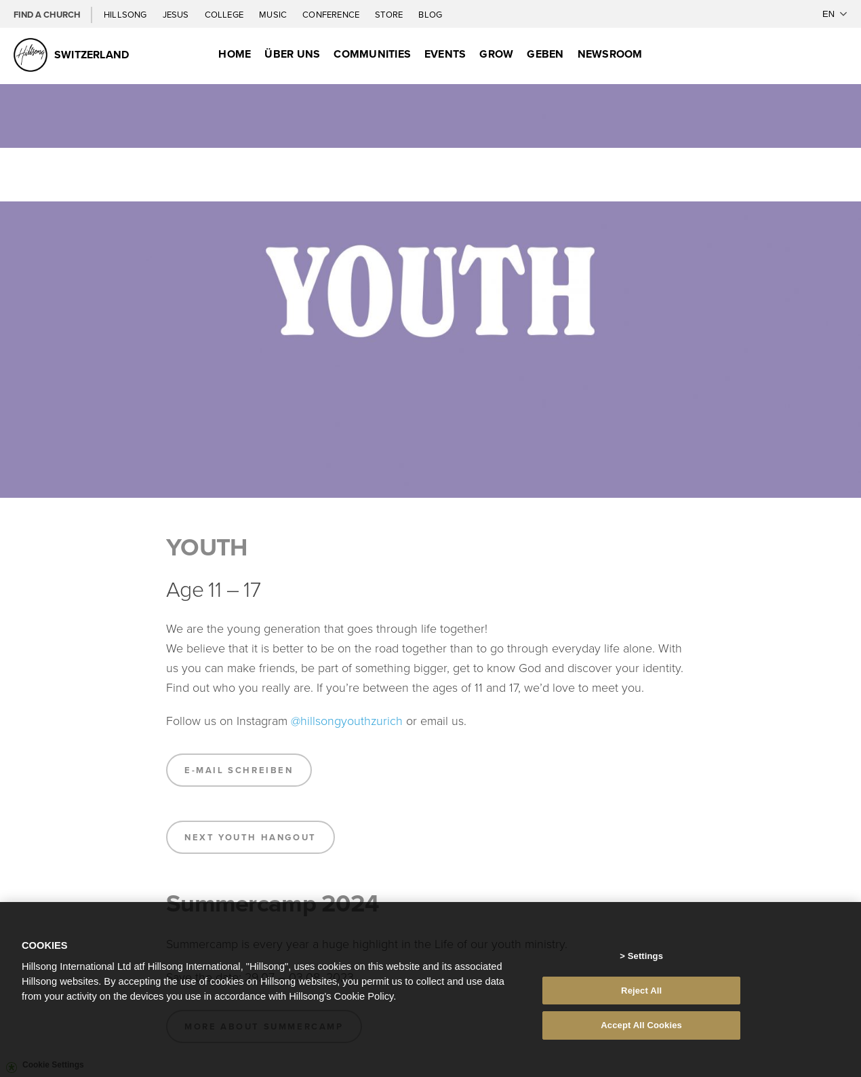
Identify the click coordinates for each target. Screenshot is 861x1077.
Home (234, 54)
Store (390, 14)
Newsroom (610, 54)
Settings (645, 956)
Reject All (641, 990)
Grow (496, 54)
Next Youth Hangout (250, 837)
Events (445, 54)
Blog (430, 14)
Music (274, 14)
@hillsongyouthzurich (347, 720)
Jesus (177, 14)
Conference (331, 14)
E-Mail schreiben (239, 770)
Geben (545, 54)
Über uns (292, 54)
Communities (372, 54)
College (225, 14)
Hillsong (126, 14)
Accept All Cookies (641, 1025)
